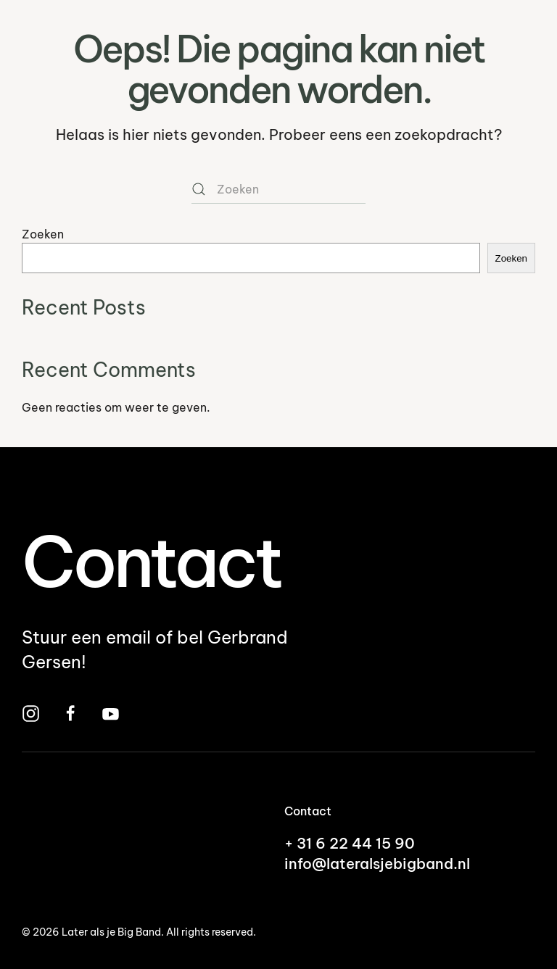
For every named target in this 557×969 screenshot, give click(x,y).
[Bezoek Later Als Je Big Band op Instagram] (31, 711)
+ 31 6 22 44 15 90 (349, 843)
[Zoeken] (278, 189)
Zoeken (43, 234)
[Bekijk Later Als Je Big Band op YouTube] (111, 711)
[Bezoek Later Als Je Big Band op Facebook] (71, 711)
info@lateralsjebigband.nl (377, 863)
